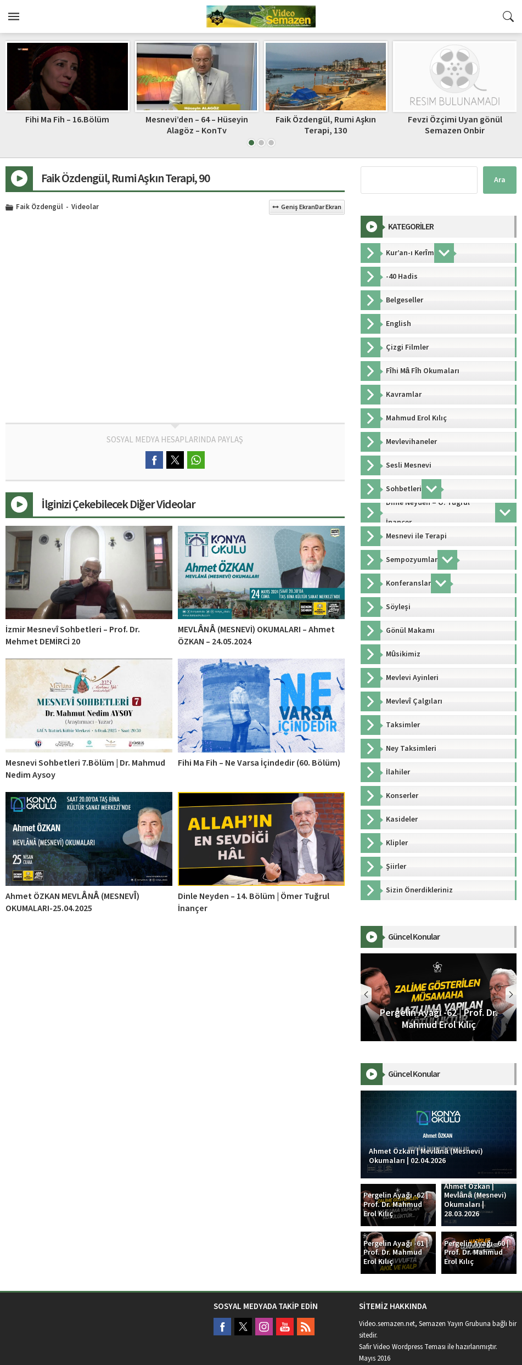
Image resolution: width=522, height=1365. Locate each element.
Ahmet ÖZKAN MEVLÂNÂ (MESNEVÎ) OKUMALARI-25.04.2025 (72, 902)
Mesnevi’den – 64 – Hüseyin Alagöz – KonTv (325, 125)
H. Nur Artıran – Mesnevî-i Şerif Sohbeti (67, 125)
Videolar (85, 207)
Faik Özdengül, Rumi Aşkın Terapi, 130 (455, 125)
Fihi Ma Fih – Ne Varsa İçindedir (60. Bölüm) (259, 763)
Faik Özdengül (39, 207)
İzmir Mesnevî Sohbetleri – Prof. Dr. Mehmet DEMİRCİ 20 (72, 635)
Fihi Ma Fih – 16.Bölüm (196, 120)
